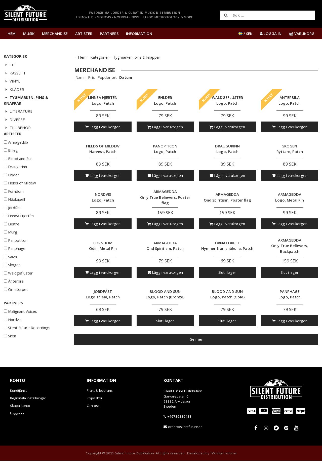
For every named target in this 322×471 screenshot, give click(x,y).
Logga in (17, 423)
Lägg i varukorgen (102, 126)
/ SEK (245, 33)
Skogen (12, 279)
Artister (83, 33)
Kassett (15, 72)
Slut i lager (227, 272)
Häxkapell (14, 214)
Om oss (93, 416)
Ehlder (11, 189)
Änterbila (14, 296)
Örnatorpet (16, 304)
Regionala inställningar (28, 408)
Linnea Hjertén (19, 230)
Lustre (11, 239)
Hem (12, 33)
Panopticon (15, 255)
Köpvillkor (94, 408)
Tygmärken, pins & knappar (26, 100)
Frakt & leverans (100, 401)
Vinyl (12, 81)
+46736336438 (179, 426)
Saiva (10, 271)
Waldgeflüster (18, 288)
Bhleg (11, 165)
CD (9, 64)
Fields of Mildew (20, 198)
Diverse (14, 119)
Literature (18, 111)
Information (139, 33)
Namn (80, 77)
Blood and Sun (18, 173)
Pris (91, 77)
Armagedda (16, 157)
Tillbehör (17, 127)
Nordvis (13, 334)
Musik (28, 33)
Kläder (14, 89)
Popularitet (107, 77)
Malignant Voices (20, 326)
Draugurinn (15, 181)
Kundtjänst (18, 401)
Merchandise (55, 33)
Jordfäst (13, 222)
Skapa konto (20, 416)
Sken (10, 351)
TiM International (223, 463)
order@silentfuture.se (185, 437)
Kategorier (99, 57)
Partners (109, 33)
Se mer (196, 339)
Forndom (14, 206)
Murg (10, 247)
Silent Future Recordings (27, 342)
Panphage (14, 263)
